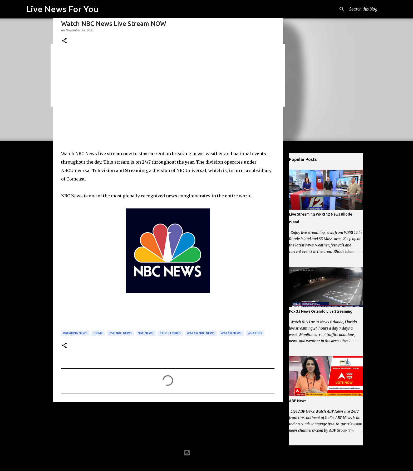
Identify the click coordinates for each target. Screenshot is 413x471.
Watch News (231, 333)
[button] (64, 41)
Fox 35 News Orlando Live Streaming (320, 311)
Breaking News (75, 333)
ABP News (297, 401)
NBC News (146, 333)
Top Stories (170, 333)
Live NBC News (120, 333)
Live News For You (62, 9)
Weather (255, 333)
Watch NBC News (201, 333)
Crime (98, 333)
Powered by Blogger (206, 452)
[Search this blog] (369, 9)
